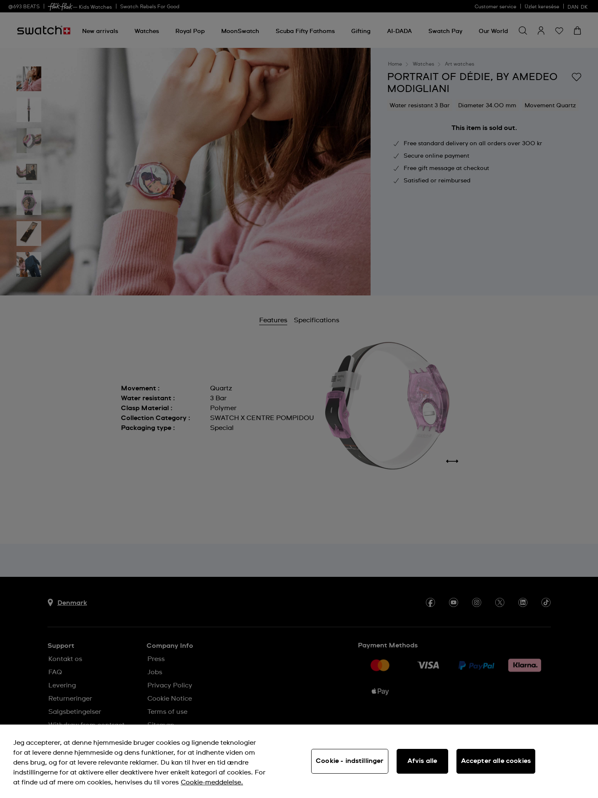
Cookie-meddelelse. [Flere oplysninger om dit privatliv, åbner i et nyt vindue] (212, 782)
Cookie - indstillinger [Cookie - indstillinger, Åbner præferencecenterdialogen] (350, 761)
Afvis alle (422, 761)
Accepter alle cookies (496, 761)
